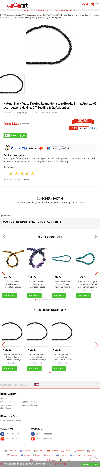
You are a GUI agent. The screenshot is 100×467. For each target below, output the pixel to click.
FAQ (23, 399)
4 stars (27, 173)
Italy (36, 456)
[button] (35, 300)
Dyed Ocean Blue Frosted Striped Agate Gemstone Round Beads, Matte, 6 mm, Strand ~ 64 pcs (62, 284)
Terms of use (5, 405)
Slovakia (61, 456)
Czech (91, 451)
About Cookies (6, 408)
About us (4, 399)
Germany (52, 451)
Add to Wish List (49, 113)
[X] (1, 463)
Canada (51, 460)
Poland (48, 456)
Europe (25, 456)
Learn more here (60, 463)
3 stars (22, 173)
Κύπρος (88, 456)
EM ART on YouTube (11, 439)
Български (10, 451)
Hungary (12, 456)
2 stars (16, 173)
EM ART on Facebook (11, 434)
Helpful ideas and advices (10, 421)
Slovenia (75, 456)
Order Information (29, 402)
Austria (65, 451)
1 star (11, 173)
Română (39, 451)
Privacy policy (5, 402)
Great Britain (36, 460)
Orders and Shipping (30, 405)
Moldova (65, 460)
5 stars (32, 173)
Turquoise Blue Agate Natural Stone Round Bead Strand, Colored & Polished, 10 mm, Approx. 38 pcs (87, 284)
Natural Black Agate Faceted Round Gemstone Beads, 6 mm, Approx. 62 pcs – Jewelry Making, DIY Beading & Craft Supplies (12, 357)
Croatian (79, 451)
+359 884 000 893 (68, 10)
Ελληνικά (25, 451)
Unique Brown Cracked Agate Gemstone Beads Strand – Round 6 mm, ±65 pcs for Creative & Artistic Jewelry (13, 284)
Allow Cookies (90, 464)
